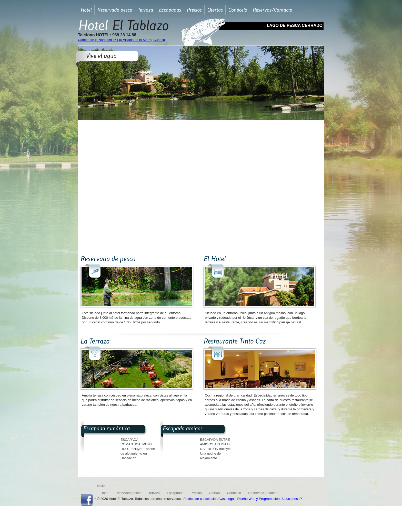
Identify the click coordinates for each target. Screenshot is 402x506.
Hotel (104, 493)
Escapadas (175, 493)
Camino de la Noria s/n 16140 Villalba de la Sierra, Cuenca (121, 40)
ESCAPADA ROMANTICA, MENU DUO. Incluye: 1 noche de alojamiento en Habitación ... (137, 449)
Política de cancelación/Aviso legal (209, 499)
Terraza (154, 493)
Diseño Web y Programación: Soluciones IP (269, 499)
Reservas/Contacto (262, 493)
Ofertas (214, 493)
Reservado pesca (128, 493)
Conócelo (234, 493)
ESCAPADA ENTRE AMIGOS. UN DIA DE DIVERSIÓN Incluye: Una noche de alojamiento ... (216, 449)
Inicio (101, 486)
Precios (196, 493)
